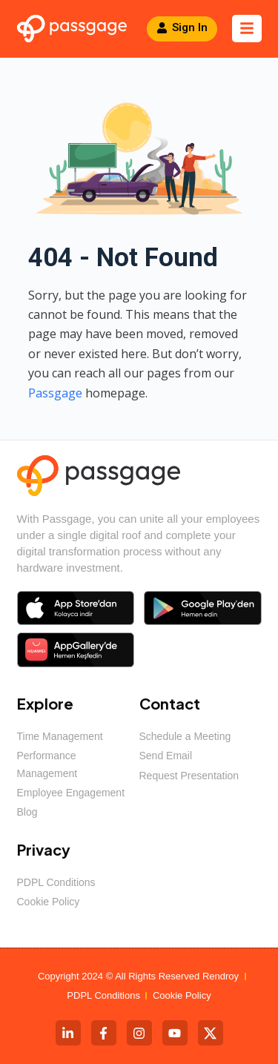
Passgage (55, 393)
